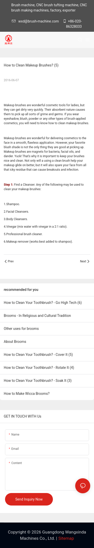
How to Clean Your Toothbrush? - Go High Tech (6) (43, 303)
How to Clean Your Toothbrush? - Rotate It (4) (39, 368)
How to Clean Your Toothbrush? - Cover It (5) (38, 355)
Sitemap (66, 538)
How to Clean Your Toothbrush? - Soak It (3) (38, 381)
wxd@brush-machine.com (36, 21)
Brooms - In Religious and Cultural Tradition (37, 316)
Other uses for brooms (21, 329)
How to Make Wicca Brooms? (27, 394)
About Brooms (15, 342)
